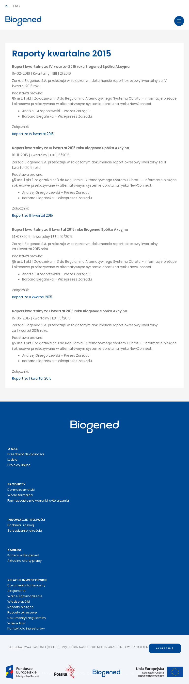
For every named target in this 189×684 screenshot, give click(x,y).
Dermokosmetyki (21, 489)
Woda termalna (20, 495)
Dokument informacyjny (26, 585)
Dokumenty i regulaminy (26, 617)
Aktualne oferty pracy (24, 560)
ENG (16, 6)
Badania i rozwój (20, 525)
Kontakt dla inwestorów (26, 628)
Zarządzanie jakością (24, 530)
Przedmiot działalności (25, 454)
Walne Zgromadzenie (25, 596)
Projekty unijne (19, 465)
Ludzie (12, 459)
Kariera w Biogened (23, 555)
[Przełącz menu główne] (179, 21)
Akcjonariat (16, 590)
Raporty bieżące (20, 607)
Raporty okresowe (22, 612)
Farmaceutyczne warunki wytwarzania (38, 500)
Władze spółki (18, 601)
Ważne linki (16, 623)
